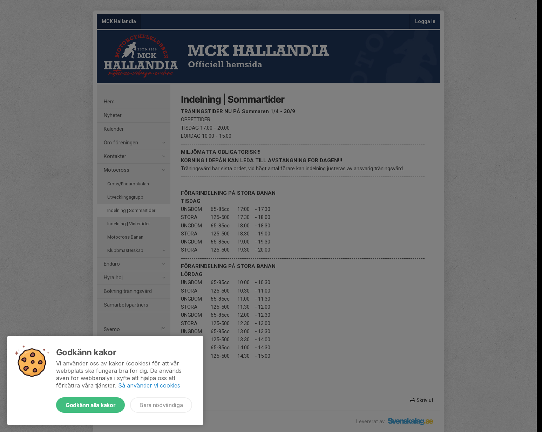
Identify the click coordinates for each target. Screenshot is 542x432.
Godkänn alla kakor (90, 405)
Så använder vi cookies (149, 385)
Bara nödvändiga (161, 405)
